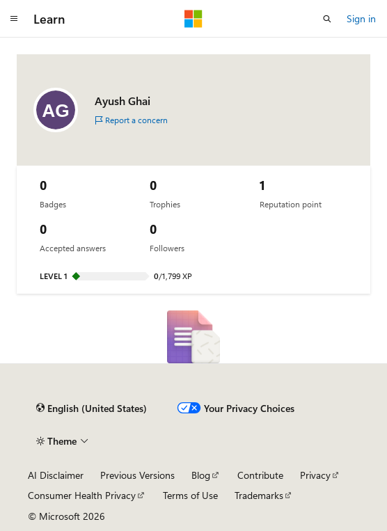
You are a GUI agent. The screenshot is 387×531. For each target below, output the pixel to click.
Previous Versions (137, 475)
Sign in (361, 18)
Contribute (260, 475)
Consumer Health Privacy (82, 495)
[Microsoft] (193, 19)
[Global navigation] (14, 18)
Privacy (315, 475)
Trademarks (259, 495)
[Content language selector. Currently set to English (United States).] (91, 408)
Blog (200, 475)
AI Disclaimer (56, 475)
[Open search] (327, 18)
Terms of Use (190, 495)
